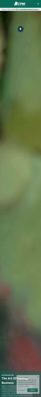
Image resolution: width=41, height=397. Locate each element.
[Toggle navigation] (38, 4)
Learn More (21, 390)
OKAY (32, 390)
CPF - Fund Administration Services (27, 9)
